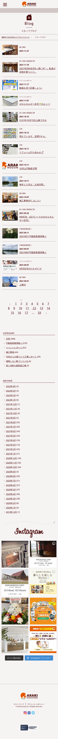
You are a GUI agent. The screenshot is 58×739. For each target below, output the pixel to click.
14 (48, 308)
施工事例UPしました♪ (30, 200)
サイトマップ (19, 704)
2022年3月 (11, 390)
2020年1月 (11, 507)
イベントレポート (14, 347)
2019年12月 (11, 512)
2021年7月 (11, 426)
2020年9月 (11, 471)
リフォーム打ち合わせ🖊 (31, 152)
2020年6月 (11, 485)
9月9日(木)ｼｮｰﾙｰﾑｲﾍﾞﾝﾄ (30, 268)
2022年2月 (11, 395)
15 (12, 313)
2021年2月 (11, 449)
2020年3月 (11, 498)
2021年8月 (11, 422)
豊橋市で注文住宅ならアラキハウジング (16, 37)
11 (27, 308)
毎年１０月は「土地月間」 (32, 184)
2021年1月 (11, 453)
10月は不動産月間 (28, 168)
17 (26, 313)
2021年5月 (11, 435)
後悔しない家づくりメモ (17, 361)
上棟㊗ (22, 284)
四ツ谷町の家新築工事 (16, 365)
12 (34, 308)
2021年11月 (11, 408)
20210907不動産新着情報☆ (33, 252)
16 (19, 313)
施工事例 (10, 352)
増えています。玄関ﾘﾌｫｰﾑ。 (32, 136)
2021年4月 (11, 440)
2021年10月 (11, 413)
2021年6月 (11, 431)
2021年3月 (11, 444)
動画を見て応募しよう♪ (30, 87)
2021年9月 (11, 417)
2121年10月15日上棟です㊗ (33, 120)
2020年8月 (11, 476)
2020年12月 (11, 458)
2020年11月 (11, 462)
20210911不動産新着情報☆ (33, 236)
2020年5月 (11, 489)
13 (41, 308)
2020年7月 (11, 480)
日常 (8, 338)
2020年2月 (11, 503)
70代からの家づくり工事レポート (21, 356)
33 (39, 313)
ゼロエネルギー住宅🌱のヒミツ (34, 103)
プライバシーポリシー (35, 704)
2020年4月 (11, 494)
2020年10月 (11, 467)
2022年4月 (11, 386)
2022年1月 (11, 399)
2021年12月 (11, 404)
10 (20, 308)
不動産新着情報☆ (14, 343)
